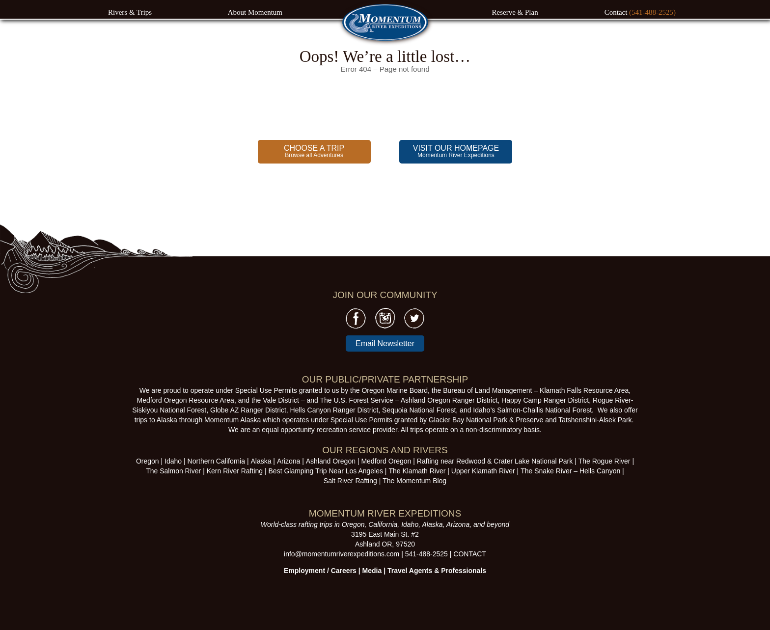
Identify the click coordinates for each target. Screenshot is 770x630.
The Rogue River (604, 461)
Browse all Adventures (314, 151)
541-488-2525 (426, 554)
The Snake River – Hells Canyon (570, 471)
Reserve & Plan (515, 12)
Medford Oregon (386, 461)
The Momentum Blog (414, 481)
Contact (617, 12)
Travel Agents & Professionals (436, 571)
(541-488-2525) (652, 12)
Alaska (260, 461)
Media (372, 571)
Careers (344, 571)
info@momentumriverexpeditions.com (341, 554)
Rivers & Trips (130, 12)
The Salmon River (173, 471)
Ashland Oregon (331, 461)
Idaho (173, 461)
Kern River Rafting (235, 471)
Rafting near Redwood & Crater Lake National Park (495, 461)
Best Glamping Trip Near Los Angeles (326, 471)
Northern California (217, 461)
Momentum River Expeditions (456, 151)
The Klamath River (416, 471)
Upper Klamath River (483, 471)
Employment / (307, 571)
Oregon (147, 461)
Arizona (288, 461)
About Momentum (255, 12)
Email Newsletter (385, 343)
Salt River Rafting (350, 481)
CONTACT (469, 554)
